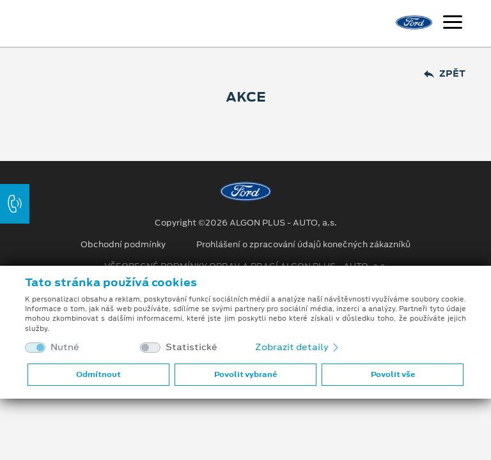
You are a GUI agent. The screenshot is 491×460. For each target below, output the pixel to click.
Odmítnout (98, 374)
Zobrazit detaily (298, 347)
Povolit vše (393, 374)
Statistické (191, 347)
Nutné (65, 347)
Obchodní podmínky (123, 244)
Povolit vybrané (245, 374)
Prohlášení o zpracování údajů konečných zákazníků (303, 244)
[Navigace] (452, 23)
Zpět (444, 74)
